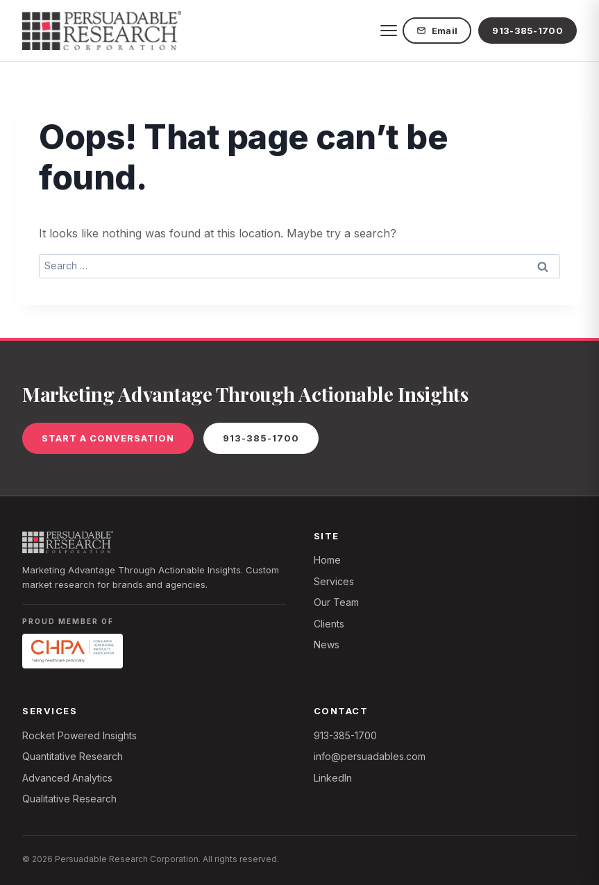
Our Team (336, 602)
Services (334, 581)
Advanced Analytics (67, 778)
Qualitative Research (69, 798)
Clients (329, 624)
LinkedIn (333, 778)
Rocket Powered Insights (79, 735)
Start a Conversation (108, 438)
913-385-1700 (527, 30)
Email (437, 30)
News (326, 644)
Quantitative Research (72, 756)
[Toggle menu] (389, 30)
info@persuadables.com (369, 756)
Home (327, 560)
